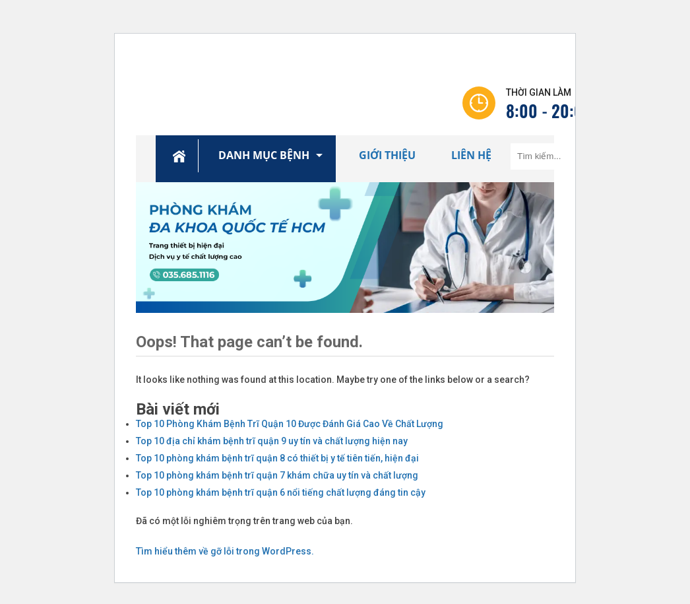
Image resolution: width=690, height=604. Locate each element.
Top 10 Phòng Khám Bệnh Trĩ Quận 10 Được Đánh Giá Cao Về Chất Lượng (289, 424)
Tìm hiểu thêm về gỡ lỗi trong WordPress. (225, 551)
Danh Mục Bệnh (263, 155)
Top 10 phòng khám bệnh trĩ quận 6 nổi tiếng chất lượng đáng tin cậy (280, 492)
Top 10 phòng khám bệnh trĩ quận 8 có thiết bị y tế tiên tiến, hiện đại (277, 458)
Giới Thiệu (387, 155)
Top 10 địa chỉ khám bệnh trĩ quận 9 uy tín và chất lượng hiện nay (272, 441)
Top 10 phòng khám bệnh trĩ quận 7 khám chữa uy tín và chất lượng (277, 475)
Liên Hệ (471, 155)
